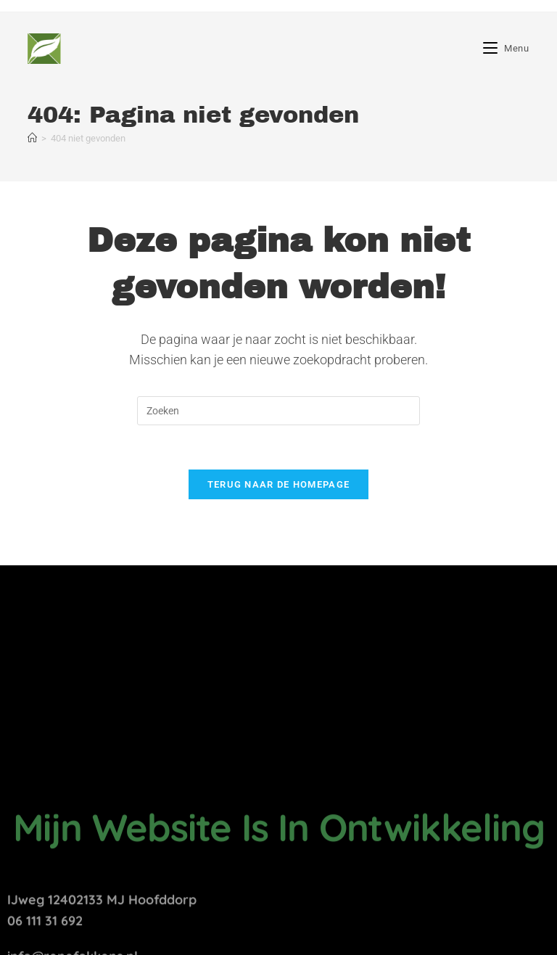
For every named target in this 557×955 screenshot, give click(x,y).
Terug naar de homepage (278, 484)
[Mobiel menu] (506, 48)
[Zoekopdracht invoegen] (278, 410)
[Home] (32, 138)
